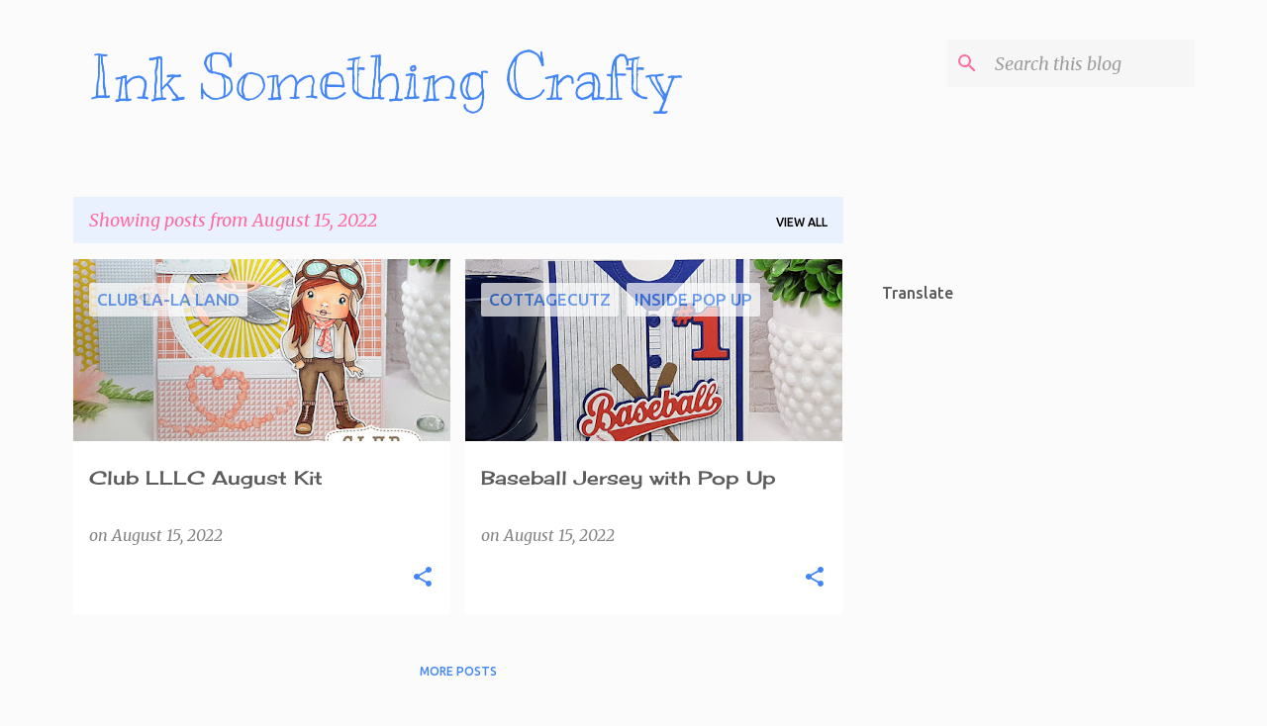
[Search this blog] (1091, 63)
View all (802, 222)
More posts (458, 671)
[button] (423, 577)
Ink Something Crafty (383, 79)
